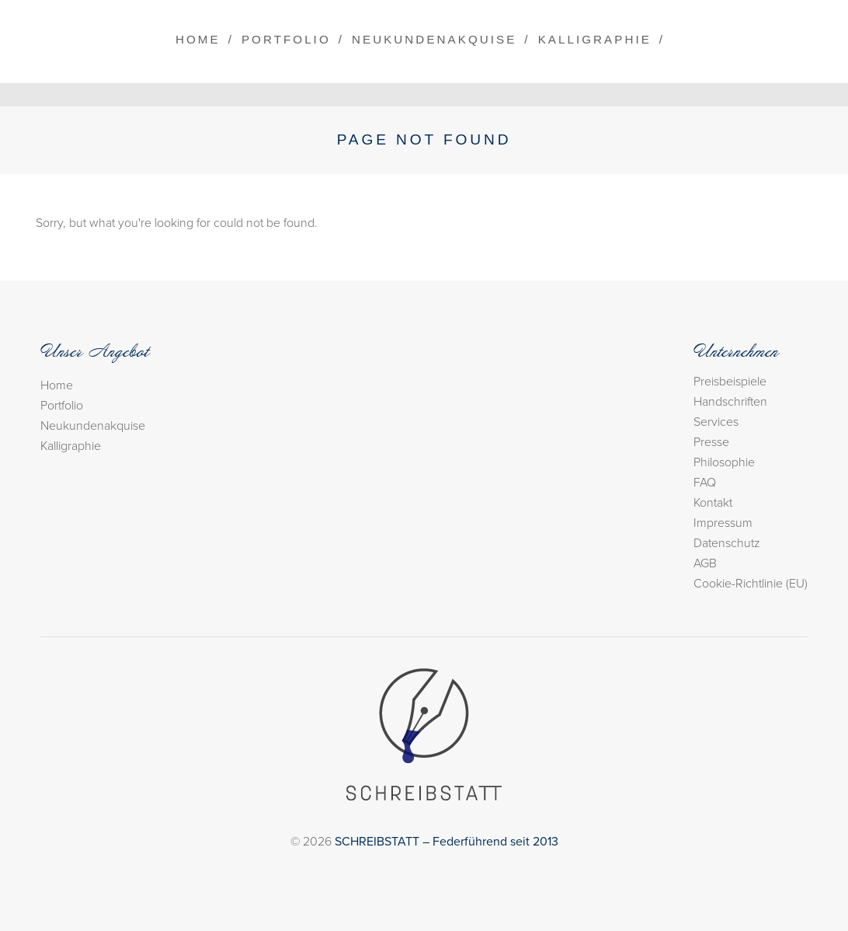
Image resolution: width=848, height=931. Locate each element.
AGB (705, 563)
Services (716, 422)
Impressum (722, 523)
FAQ (704, 482)
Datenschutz (726, 543)
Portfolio (286, 39)
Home (198, 39)
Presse (711, 442)
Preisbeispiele (729, 381)
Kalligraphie (595, 39)
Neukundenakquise (434, 39)
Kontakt (712, 503)
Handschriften (730, 402)
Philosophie (724, 462)
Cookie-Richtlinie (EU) (750, 583)
